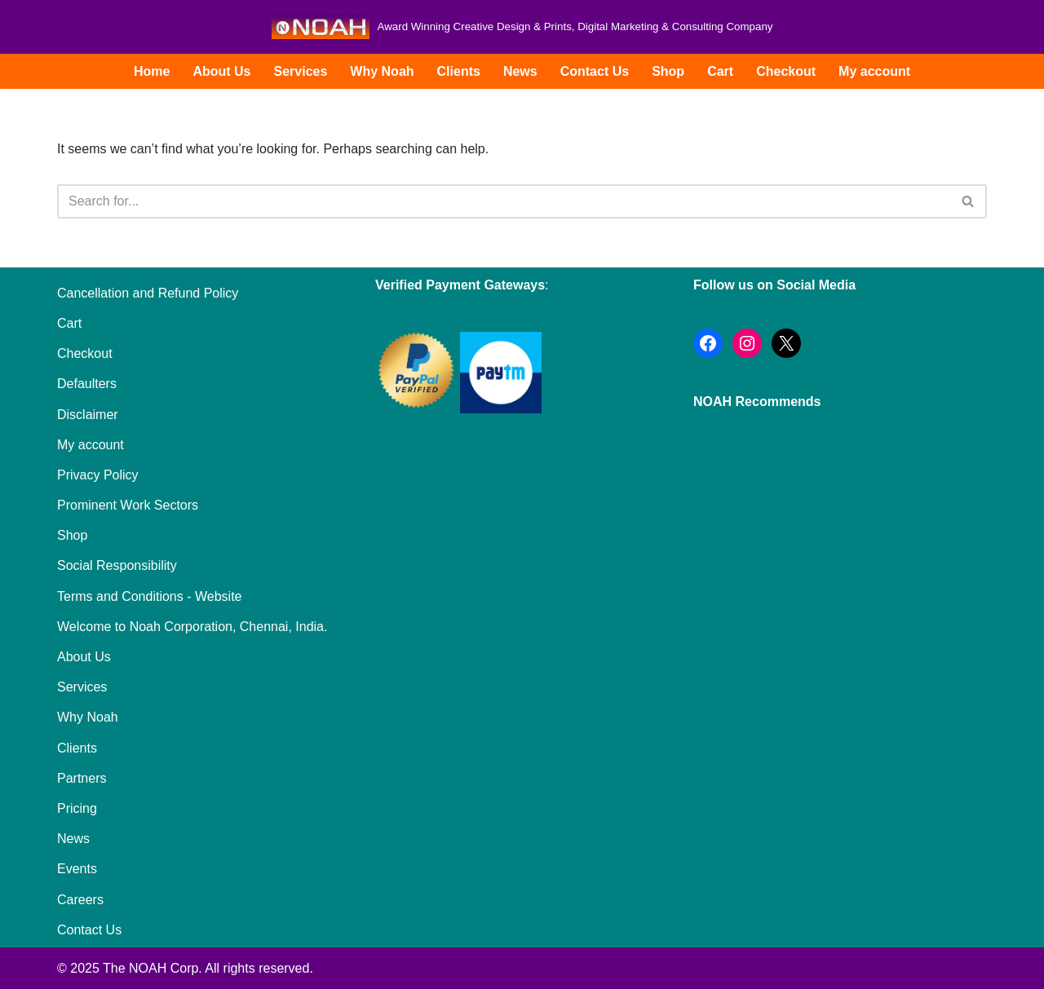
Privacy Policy (98, 475)
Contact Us (594, 71)
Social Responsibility (117, 565)
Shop (668, 71)
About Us (221, 71)
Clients (458, 71)
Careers (80, 900)
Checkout (786, 71)
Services (300, 71)
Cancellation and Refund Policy (147, 293)
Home (152, 71)
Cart (720, 71)
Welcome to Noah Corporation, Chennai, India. (192, 627)
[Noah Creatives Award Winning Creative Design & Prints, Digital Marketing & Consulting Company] (522, 27)
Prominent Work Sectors (127, 505)
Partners (81, 778)
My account (874, 71)
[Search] (503, 201)
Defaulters (87, 384)
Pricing (77, 808)
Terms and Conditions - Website (149, 596)
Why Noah (382, 71)
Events (77, 869)
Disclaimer (87, 415)
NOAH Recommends (757, 401)
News (520, 71)
